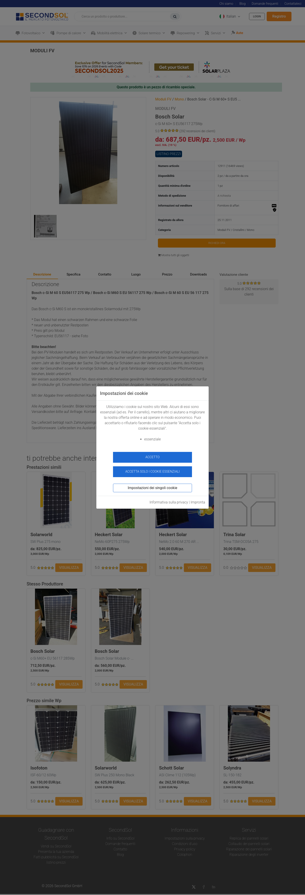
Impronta (198, 499)
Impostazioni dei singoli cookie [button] (152, 485)
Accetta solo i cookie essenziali (152, 469)
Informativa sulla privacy (169, 499)
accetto (153, 457)
